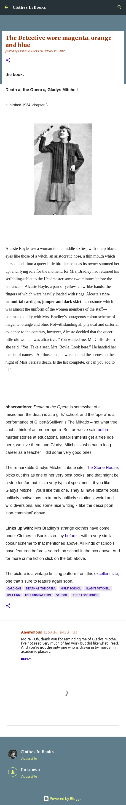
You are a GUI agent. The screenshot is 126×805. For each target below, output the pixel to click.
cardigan (14, 588)
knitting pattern (38, 595)
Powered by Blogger (63, 799)
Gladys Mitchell (98, 588)
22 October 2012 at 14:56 (60, 632)
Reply (26, 659)
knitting (13, 595)
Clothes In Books (29, 7)
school (61, 595)
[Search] (119, 7)
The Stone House (85, 595)
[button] (8, 60)
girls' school (71, 588)
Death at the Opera (41, 588)
